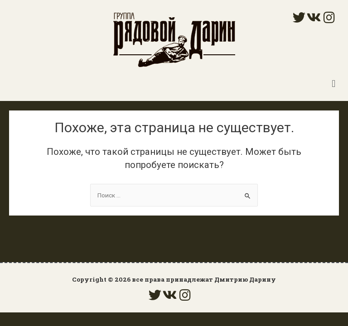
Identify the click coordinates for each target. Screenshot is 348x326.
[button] (334, 83)
